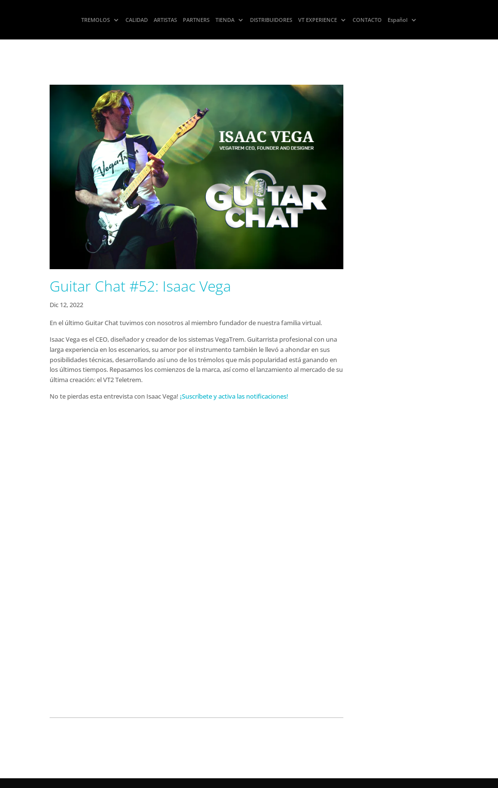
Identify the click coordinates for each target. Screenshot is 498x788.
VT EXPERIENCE (317, 20)
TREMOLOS (95, 20)
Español (398, 20)
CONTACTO (367, 20)
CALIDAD (136, 20)
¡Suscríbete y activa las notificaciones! (234, 396)
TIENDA (224, 20)
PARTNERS (196, 20)
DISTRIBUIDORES (271, 20)
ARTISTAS (165, 20)
